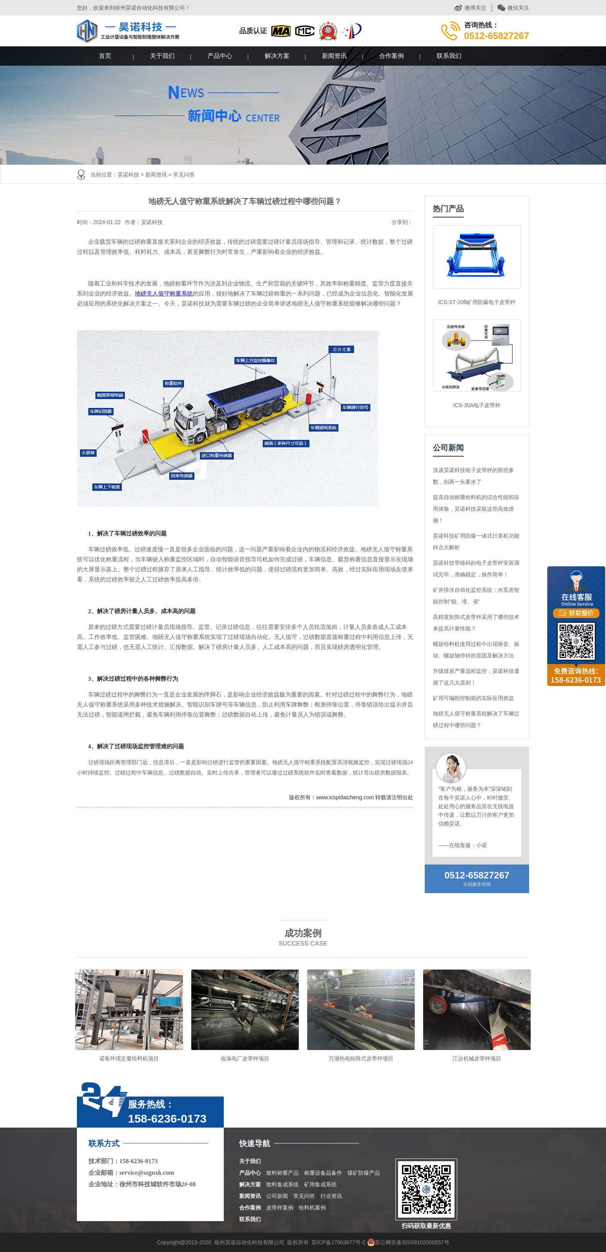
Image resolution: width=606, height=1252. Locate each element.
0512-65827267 (476, 875)
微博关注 (475, 8)
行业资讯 (331, 1196)
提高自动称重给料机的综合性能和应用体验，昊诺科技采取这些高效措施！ (476, 508)
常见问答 (184, 175)
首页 (105, 56)
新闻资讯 (334, 56)
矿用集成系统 (320, 1184)
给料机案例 (312, 1207)
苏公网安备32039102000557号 (408, 1242)
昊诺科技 (128, 175)
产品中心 (220, 56)
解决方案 (277, 56)
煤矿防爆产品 (363, 1173)
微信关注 (518, 8)
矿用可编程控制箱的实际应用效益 (473, 698)
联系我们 (449, 56)
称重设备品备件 (323, 1173)
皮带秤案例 (279, 1207)
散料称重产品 (282, 1173)
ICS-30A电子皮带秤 (477, 405)
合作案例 (391, 56)
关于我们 (162, 56)
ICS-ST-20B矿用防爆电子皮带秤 (477, 302)
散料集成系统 (282, 1184)
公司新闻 (277, 1196)
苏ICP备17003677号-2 (339, 1242)
